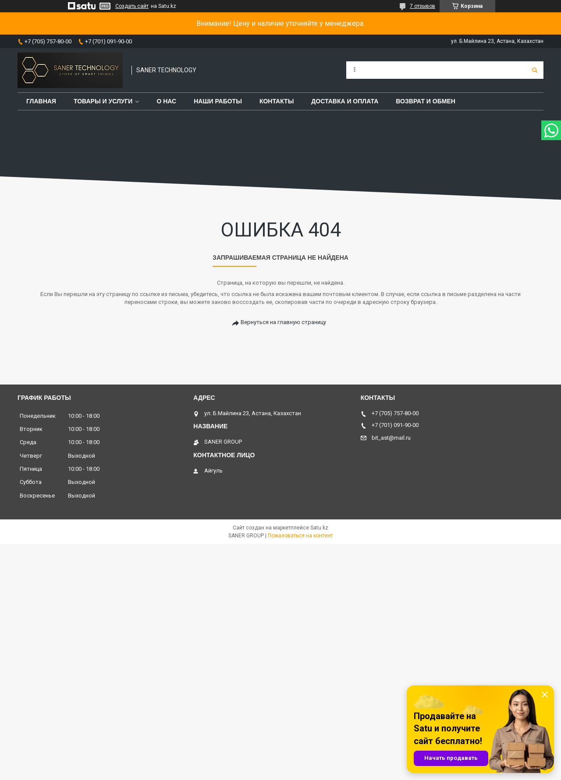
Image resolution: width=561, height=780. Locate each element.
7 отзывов (422, 6)
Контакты (276, 101)
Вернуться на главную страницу (283, 322)
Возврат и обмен (425, 101)
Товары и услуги (103, 101)
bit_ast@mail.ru (391, 437)
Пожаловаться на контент (300, 536)
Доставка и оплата (344, 101)
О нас (166, 101)
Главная (41, 101)
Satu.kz (319, 528)
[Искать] (534, 70)
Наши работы (218, 101)
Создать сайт (132, 6)
